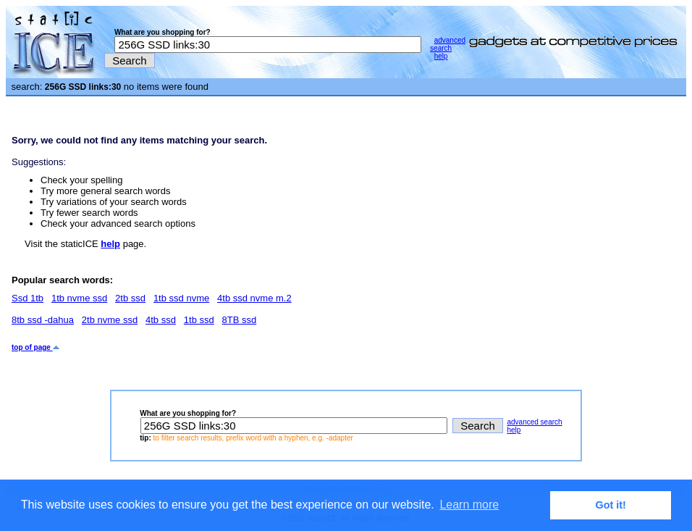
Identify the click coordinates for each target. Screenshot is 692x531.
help (441, 56)
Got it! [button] (611, 505)
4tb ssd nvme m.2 (254, 298)
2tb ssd (130, 298)
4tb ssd (160, 319)
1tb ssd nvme (181, 298)
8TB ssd (239, 319)
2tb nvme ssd (110, 319)
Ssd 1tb (27, 298)
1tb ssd (199, 319)
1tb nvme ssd (79, 298)
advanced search (447, 44)
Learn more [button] (469, 504)
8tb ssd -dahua (43, 319)
